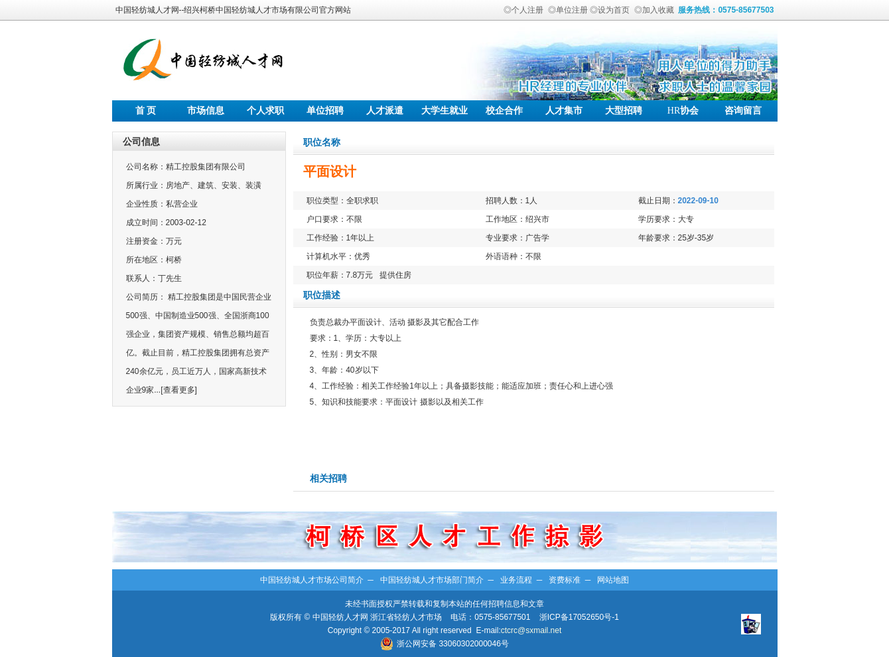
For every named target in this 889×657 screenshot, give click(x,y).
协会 (683, 111)
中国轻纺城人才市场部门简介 (432, 580)
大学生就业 (444, 111)
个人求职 (265, 111)
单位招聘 (325, 111)
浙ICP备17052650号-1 (579, 617)
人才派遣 (384, 111)
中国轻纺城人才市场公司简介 (312, 580)
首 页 (146, 111)
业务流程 (516, 580)
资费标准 (565, 580)
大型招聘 (623, 111)
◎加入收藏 (654, 10)
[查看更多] (179, 390)
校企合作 (504, 111)
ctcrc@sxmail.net (531, 630)
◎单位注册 (568, 10)
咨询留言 (743, 111)
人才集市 (563, 111)
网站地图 (613, 580)
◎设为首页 (610, 10)
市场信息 (205, 111)
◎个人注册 (523, 10)
